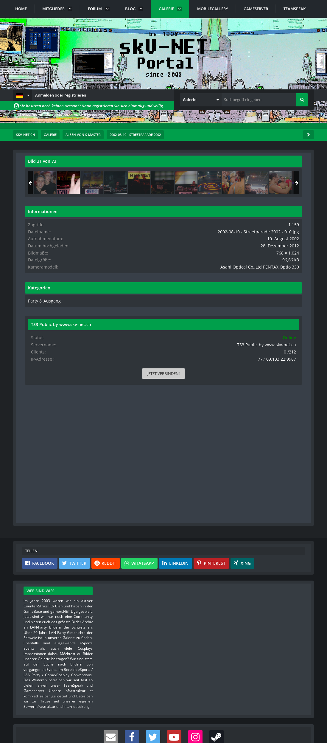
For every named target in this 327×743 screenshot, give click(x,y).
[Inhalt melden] (190, 436)
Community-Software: (163, 728)
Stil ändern (298, 716)
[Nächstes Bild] (189, 303)
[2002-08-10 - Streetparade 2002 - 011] (288, 182)
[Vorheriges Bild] (31, 303)
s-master (59, 174)
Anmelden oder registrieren (60, 95)
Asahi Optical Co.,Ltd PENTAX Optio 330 (267, 277)
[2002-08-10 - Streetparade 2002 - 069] (241, 182)
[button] (22, 95)
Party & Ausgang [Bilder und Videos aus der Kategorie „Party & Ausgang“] (239, 310)
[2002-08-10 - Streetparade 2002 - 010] (265, 182)
